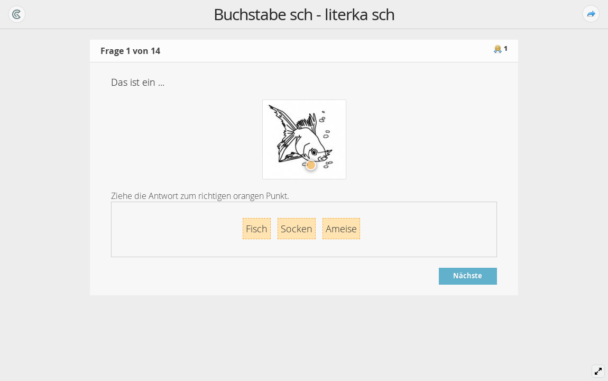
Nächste (467, 275)
